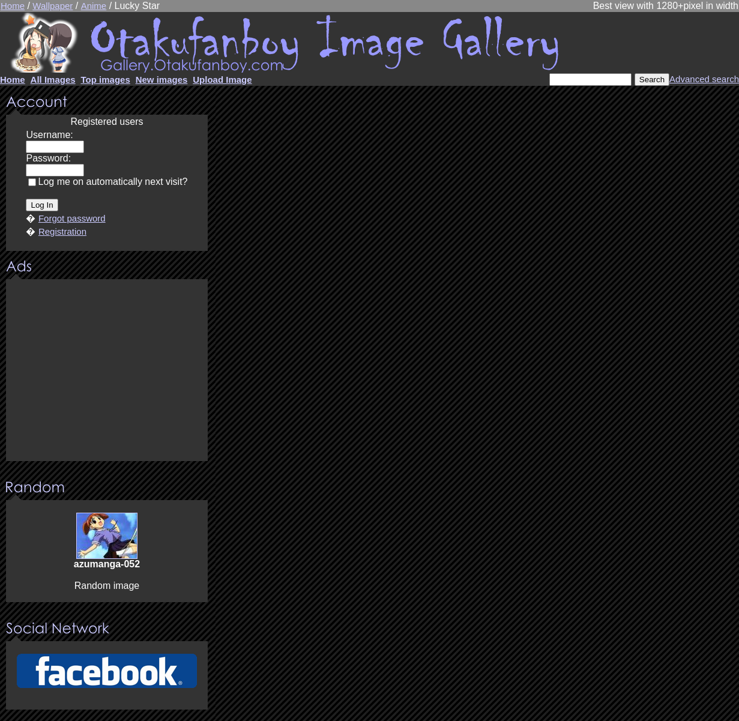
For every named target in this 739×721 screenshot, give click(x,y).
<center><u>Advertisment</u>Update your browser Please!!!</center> (107, 371)
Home (13, 6)
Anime (94, 6)
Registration (62, 231)
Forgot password (72, 218)
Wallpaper (52, 6)
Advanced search (704, 79)
